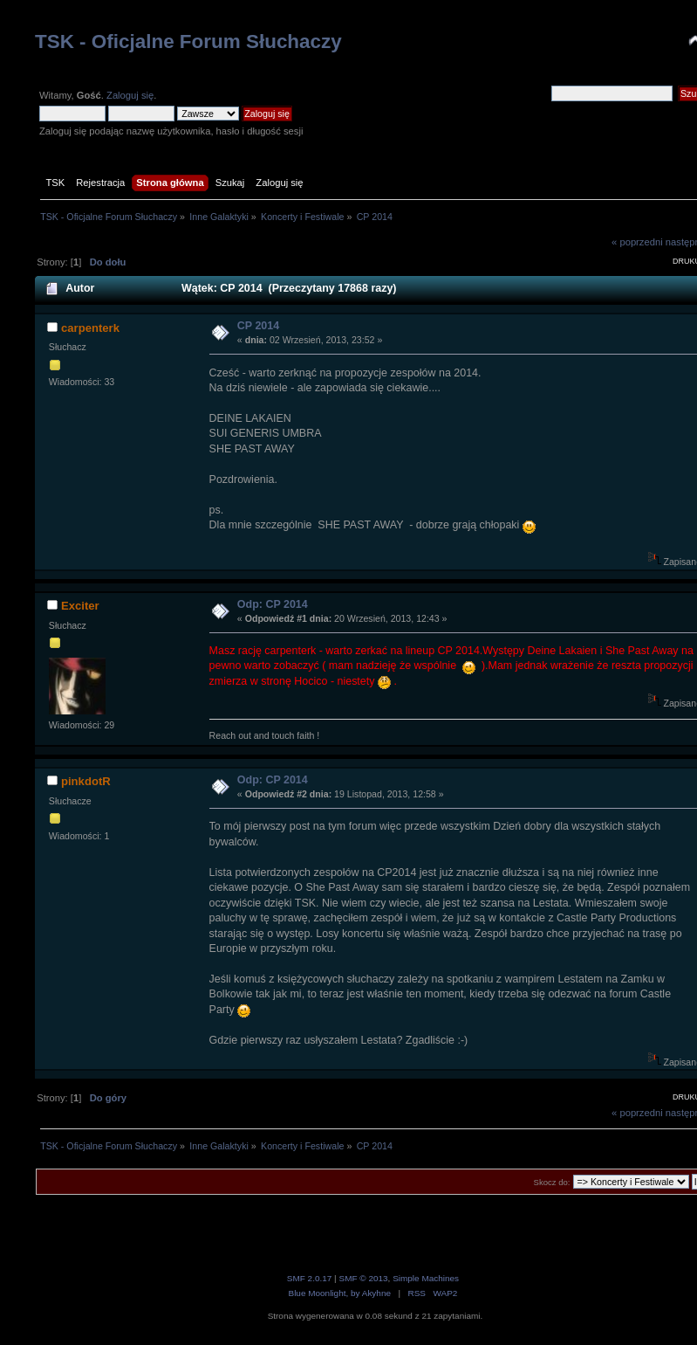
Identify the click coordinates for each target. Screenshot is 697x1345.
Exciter (80, 605)
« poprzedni (637, 242)
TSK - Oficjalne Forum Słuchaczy (188, 41)
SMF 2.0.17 (309, 1278)
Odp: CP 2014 (272, 604)
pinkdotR (86, 781)
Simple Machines (426, 1278)
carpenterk (90, 328)
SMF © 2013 (362, 1278)
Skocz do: (552, 1182)
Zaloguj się (130, 95)
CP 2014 (258, 326)
